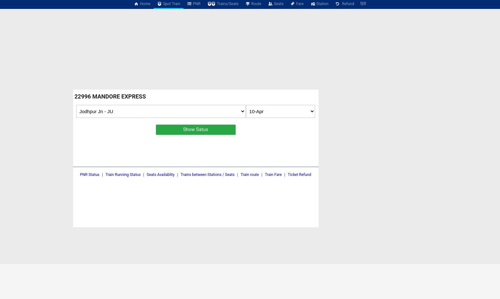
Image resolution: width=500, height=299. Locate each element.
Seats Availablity (160, 174)
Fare (297, 4)
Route (253, 4)
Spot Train (168, 4)
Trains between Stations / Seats (207, 174)
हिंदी (363, 4)
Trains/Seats (223, 4)
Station (319, 4)
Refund (344, 4)
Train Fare (273, 174)
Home (142, 4)
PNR (193, 4)
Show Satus (195, 129)
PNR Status (89, 174)
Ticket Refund (300, 174)
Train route (250, 174)
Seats (275, 4)
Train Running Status (123, 174)
